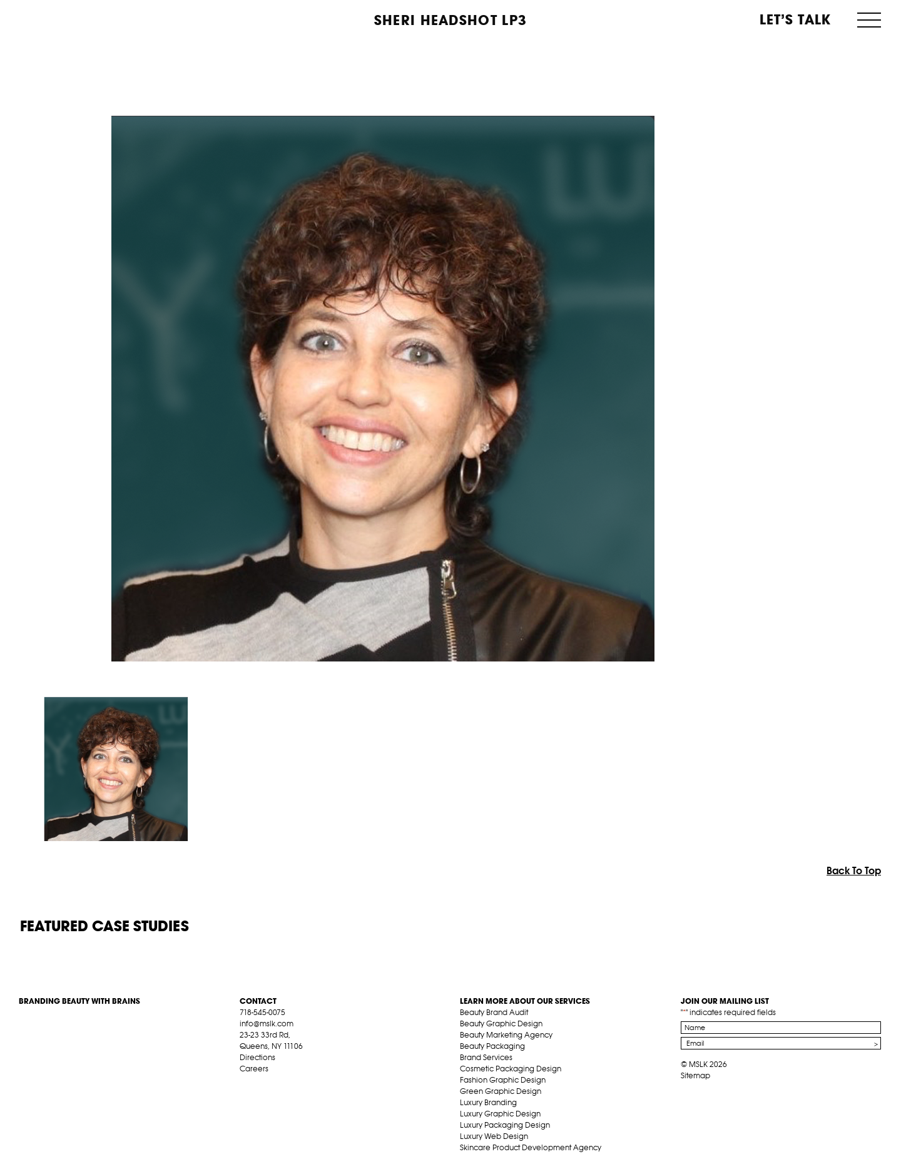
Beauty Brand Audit (494, 1012)
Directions (257, 1057)
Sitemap (695, 1075)
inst (303, 1083)
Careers (254, 1068)
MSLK (65, 19)
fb (245, 1083)
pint (284, 1083)
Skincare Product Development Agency (530, 1147)
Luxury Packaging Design (505, 1125)
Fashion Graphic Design (503, 1080)
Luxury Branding (488, 1102)
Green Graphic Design (500, 1091)
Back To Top (854, 870)
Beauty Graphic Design (501, 1023)
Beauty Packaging (492, 1046)
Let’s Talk (796, 19)
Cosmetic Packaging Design (510, 1068)
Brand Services (486, 1057)
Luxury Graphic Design (500, 1113)
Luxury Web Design (494, 1136)
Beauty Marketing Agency (506, 1034)
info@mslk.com (266, 1023)
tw (264, 1083)
